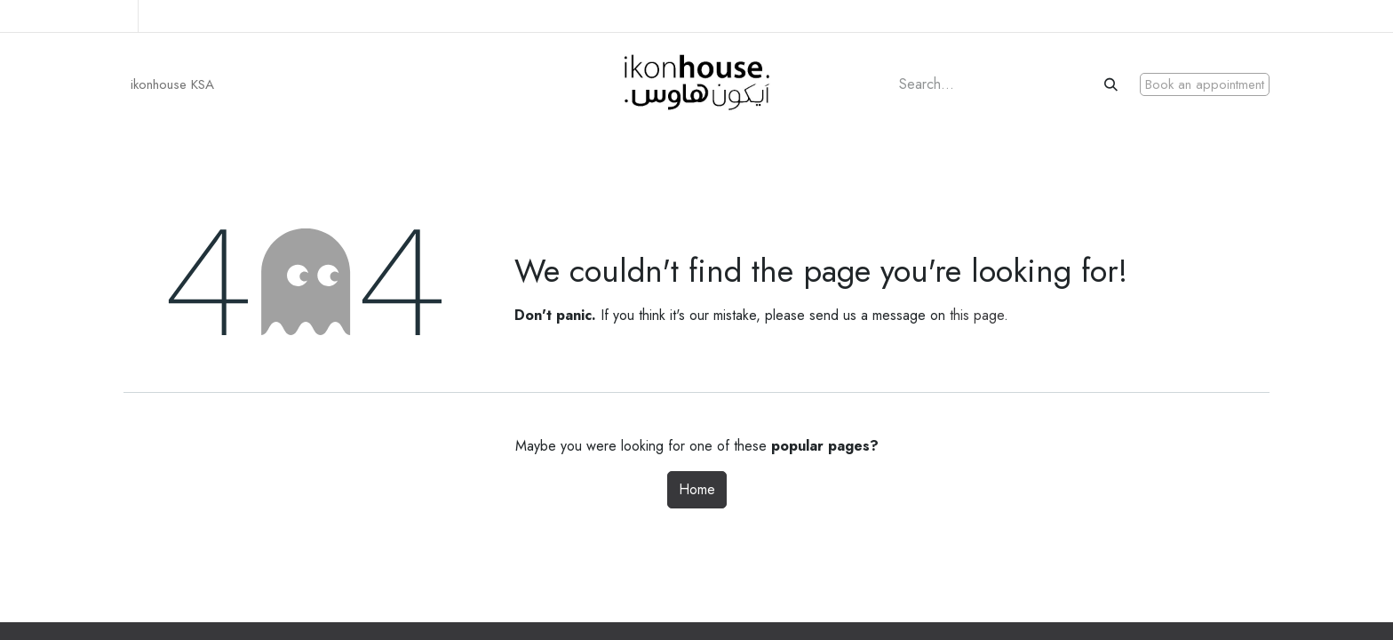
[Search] (1113, 85)
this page (977, 315)
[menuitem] (172, 85)
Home (697, 489)
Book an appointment (1204, 84)
